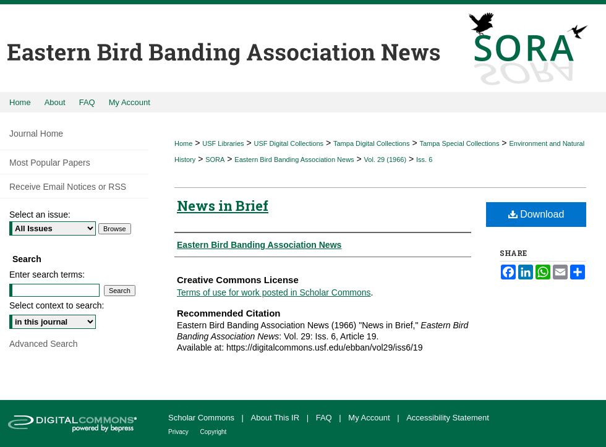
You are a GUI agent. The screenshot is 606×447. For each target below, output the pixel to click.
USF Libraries (223, 143)
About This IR (276, 417)
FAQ (325, 417)
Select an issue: (39, 214)
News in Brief (222, 206)
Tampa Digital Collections (371, 143)
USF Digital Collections (288, 143)
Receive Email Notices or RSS (67, 187)
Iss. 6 (424, 159)
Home (183, 143)
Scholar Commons (202, 417)
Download (536, 214)
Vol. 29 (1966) (385, 159)
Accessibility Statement (447, 417)
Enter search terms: (47, 274)
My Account (370, 417)
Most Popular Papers (49, 163)
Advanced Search (43, 344)
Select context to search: (56, 305)
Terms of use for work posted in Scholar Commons (274, 292)
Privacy (179, 431)
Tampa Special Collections (459, 143)
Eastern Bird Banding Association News (294, 159)
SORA (214, 159)
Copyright (213, 431)
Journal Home (36, 133)
